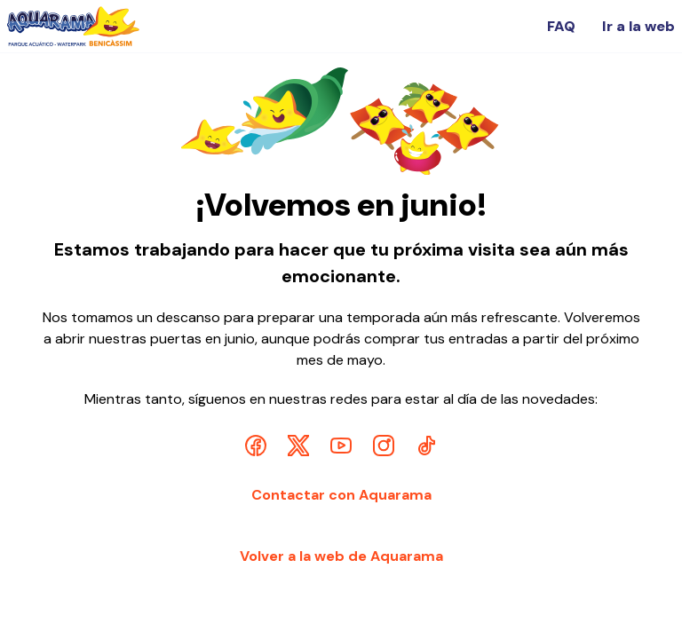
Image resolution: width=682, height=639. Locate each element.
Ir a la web (638, 26)
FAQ (561, 26)
